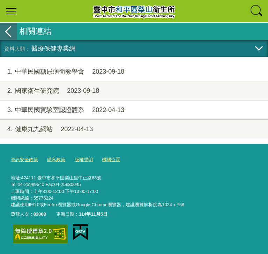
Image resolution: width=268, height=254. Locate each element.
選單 (11, 11)
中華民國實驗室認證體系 (62, 110)
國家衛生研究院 (49, 91)
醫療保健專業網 (53, 48)
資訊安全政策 (24, 159)
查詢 (257, 11)
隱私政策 (56, 159)
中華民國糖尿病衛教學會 (62, 72)
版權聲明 (84, 159)
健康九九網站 (46, 129)
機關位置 (111, 159)
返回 (8, 31)
